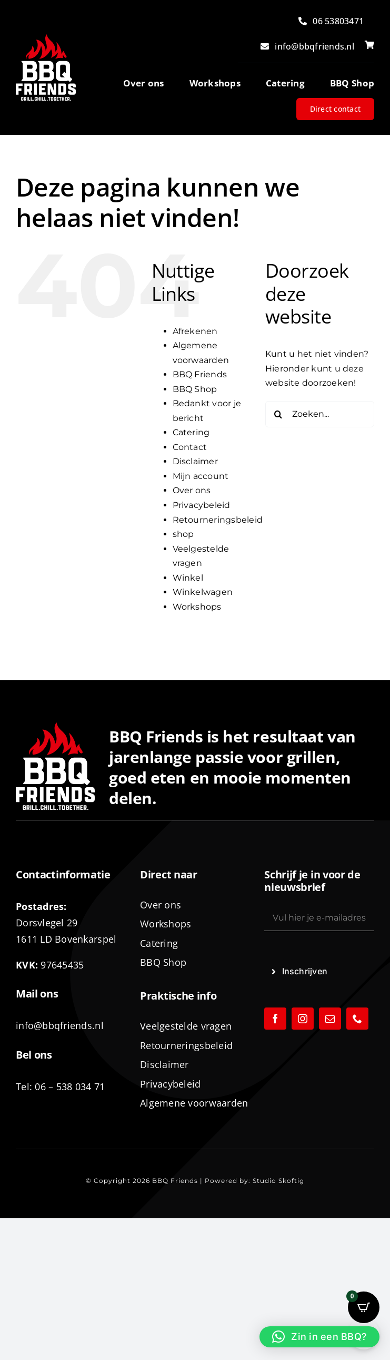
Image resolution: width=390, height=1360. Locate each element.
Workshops (197, 607)
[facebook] (275, 1018)
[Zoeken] (278, 414)
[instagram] (303, 1018)
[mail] (330, 1018)
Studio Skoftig (278, 1181)
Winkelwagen (203, 592)
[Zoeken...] (319, 414)
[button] (319, 1336)
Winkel (188, 578)
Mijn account (201, 476)
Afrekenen (195, 331)
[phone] (357, 1018)
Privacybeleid (202, 505)
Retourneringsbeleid (218, 520)
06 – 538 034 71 (70, 1086)
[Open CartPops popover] (363, 1307)
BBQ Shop (195, 389)
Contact (190, 447)
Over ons (192, 490)
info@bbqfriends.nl (60, 1025)
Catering (191, 432)
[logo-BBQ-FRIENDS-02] (46, 38)
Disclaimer (195, 461)
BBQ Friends (200, 374)
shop (183, 534)
